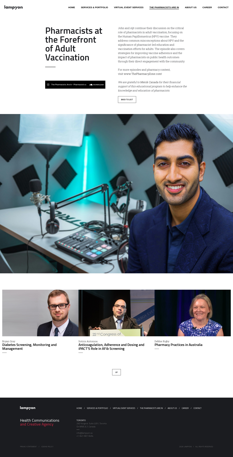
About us (172, 408)
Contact (197, 408)
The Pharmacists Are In (151, 408)
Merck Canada (149, 82)
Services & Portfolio (97, 408)
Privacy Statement (28, 446)
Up (116, 372)
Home (79, 408)
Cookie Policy (47, 446)
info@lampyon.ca (84, 433)
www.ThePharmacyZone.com (142, 74)
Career (185, 408)
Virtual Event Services (124, 408)
